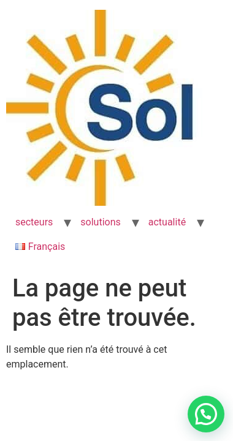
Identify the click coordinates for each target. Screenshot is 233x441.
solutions (100, 222)
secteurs (34, 222)
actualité (167, 222)
